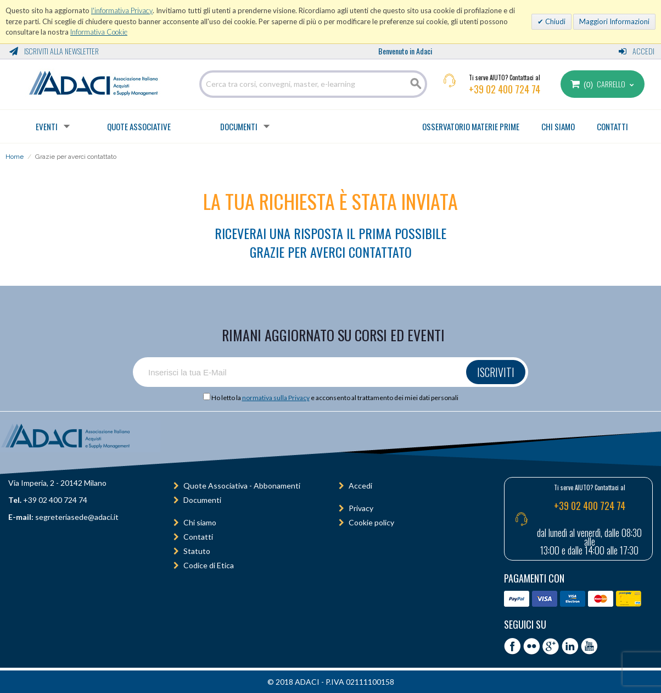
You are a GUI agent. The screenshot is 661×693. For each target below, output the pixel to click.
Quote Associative (139, 126)
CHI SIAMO (558, 126)
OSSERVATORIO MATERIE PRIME (470, 126)
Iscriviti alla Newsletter (54, 51)
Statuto (196, 551)
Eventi (47, 126)
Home (14, 156)
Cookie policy (371, 522)
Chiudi (554, 21)
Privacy (361, 508)
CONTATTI (612, 126)
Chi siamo (199, 522)
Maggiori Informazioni (614, 21)
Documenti (238, 126)
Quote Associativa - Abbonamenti (241, 485)
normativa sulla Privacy (276, 397)
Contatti (198, 536)
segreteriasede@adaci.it (77, 517)
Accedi (636, 51)
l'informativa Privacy (122, 10)
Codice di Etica (208, 565)
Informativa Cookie (98, 31)
